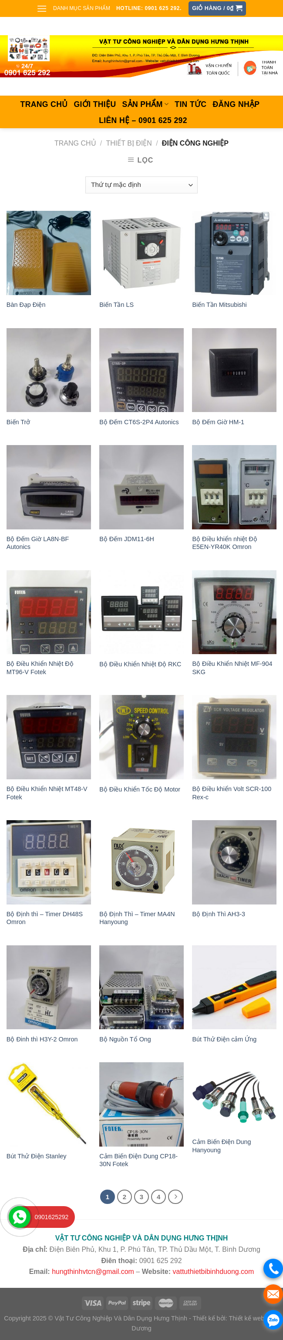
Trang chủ (44, 104)
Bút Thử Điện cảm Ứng (224, 1039)
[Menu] (42, 8)
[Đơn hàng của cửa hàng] (141, 184)
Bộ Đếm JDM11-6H (126, 538)
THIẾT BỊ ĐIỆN (129, 143)
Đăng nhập (235, 104)
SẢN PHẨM (145, 104)
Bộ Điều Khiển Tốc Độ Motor (139, 789)
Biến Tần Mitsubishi (219, 304)
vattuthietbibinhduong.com (213, 1271)
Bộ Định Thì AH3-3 (218, 914)
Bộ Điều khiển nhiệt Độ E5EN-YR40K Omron (224, 543)
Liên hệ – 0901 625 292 (143, 120)
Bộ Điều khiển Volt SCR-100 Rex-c (231, 793)
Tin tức (190, 104)
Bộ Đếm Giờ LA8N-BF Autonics (38, 543)
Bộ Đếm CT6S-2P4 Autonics (139, 422)
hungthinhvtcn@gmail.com (93, 1271)
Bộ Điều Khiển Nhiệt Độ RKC (140, 664)
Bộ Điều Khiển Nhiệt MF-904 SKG (232, 667)
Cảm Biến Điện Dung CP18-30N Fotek (138, 1160)
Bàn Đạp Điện (26, 304)
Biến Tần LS (116, 304)
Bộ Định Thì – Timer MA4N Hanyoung (137, 918)
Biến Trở (18, 422)
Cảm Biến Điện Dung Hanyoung (221, 1146)
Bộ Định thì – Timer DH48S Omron (45, 918)
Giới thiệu (95, 104)
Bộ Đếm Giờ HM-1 (218, 422)
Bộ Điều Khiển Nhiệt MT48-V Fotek (47, 793)
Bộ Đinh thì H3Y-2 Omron (42, 1039)
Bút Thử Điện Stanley (37, 1156)
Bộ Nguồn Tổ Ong (125, 1039)
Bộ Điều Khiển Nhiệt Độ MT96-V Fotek (40, 667)
